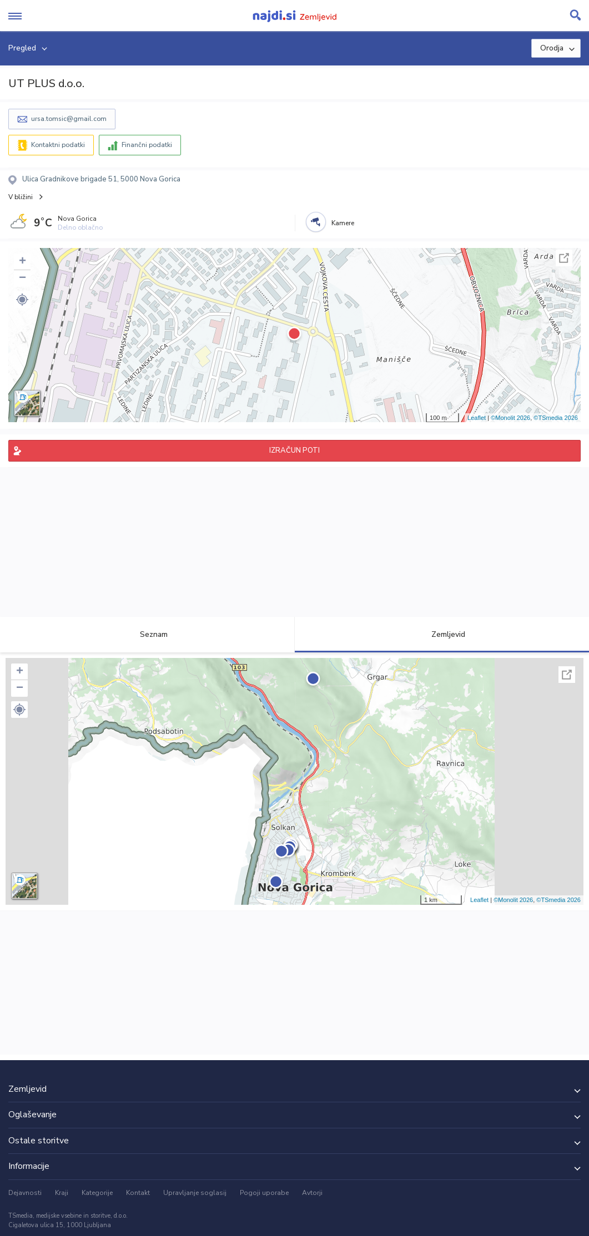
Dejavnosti (25, 1192)
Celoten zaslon (564, 258)
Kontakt (138, 1192)
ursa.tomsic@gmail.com (69, 118)
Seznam (147, 634)
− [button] (22, 278)
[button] (22, 299)
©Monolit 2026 (510, 417)
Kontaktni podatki (58, 144)
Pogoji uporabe (264, 1192)
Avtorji (312, 1192)
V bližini (20, 197)
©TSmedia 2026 (555, 417)
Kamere (342, 223)
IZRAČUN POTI (294, 450)
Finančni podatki (147, 144)
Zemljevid (442, 634)
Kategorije (97, 1192)
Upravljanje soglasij (194, 1192)
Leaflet (476, 417)
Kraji (61, 1192)
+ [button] (22, 262)
